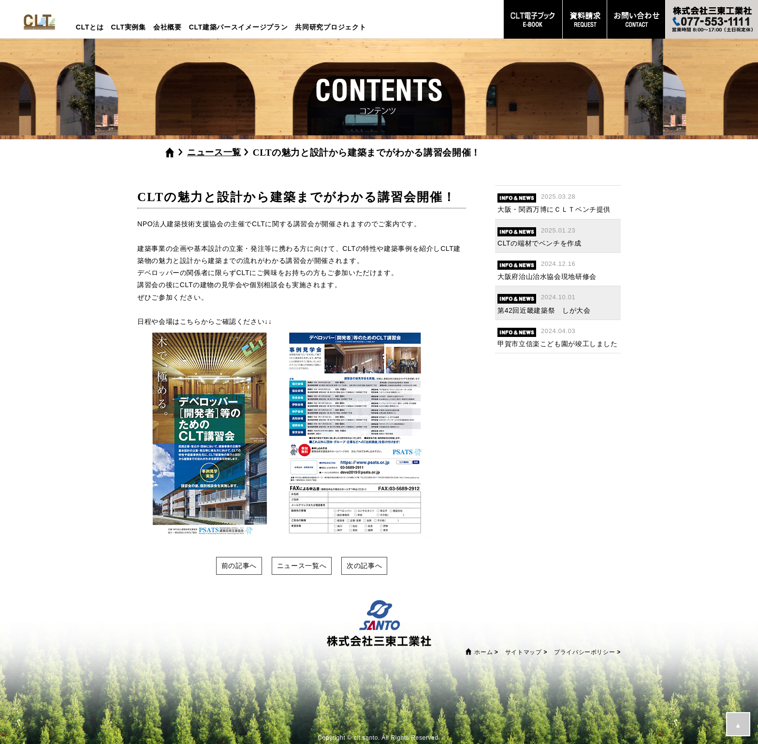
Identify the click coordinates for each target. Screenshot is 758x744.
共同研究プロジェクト (330, 27)
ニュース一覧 (214, 152)
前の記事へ (239, 565)
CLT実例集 (128, 27)
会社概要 (167, 27)
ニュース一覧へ (301, 565)
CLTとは (90, 27)
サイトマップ (523, 652)
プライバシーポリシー (584, 652)
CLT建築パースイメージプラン (238, 27)
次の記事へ (364, 565)
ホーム (483, 652)
